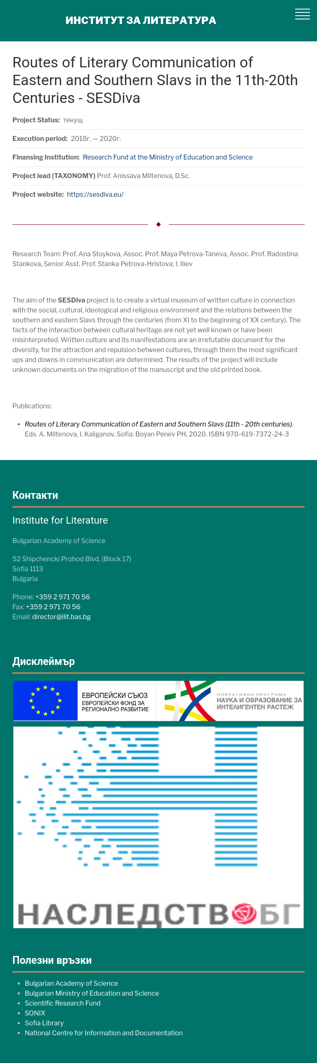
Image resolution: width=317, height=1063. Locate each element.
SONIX (35, 1013)
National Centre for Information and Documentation (104, 1033)
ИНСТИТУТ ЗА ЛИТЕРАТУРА (141, 20)
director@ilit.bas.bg (61, 617)
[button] (302, 14)
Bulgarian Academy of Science (71, 983)
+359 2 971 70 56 (62, 597)
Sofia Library (44, 1023)
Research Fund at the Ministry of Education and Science (168, 157)
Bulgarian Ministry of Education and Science (92, 993)
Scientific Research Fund (63, 1003)
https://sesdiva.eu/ (95, 194)
